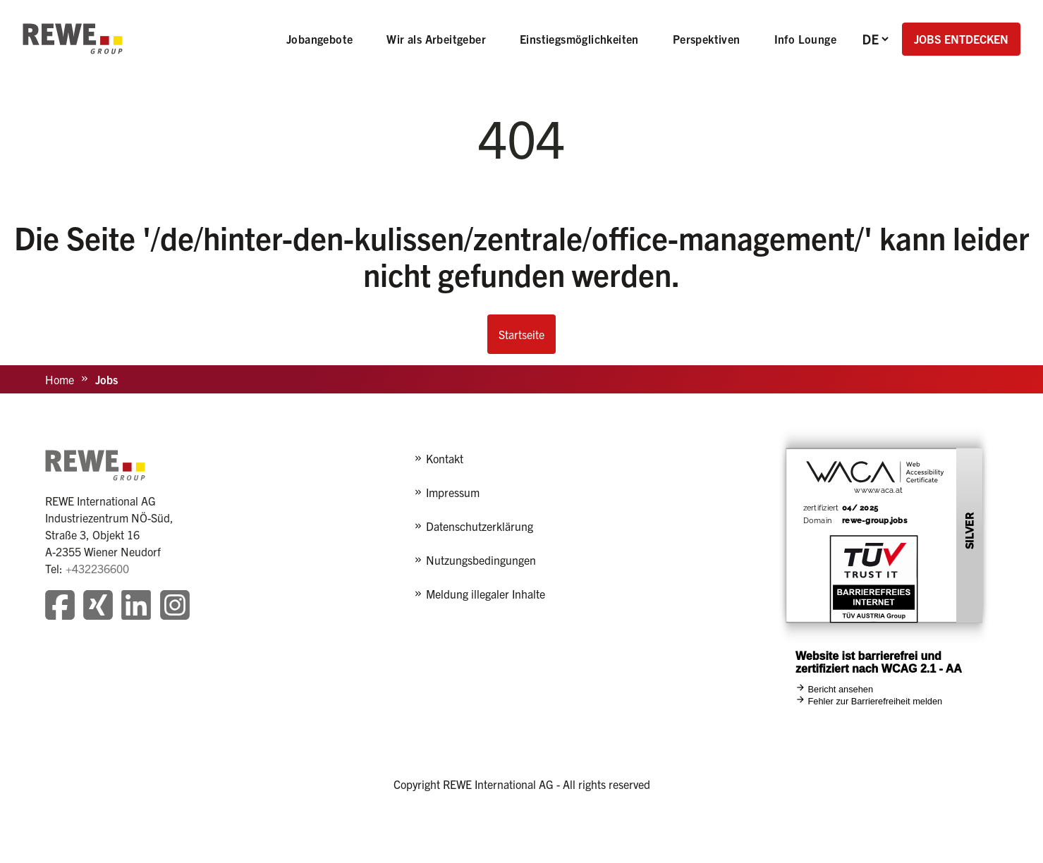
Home (59, 379)
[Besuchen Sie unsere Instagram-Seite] (175, 606)
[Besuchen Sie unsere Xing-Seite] (98, 606)
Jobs (106, 379)
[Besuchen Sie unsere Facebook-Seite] (60, 606)
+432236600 (97, 568)
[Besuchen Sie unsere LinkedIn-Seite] (136, 606)
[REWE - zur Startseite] (73, 38)
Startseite (521, 334)
